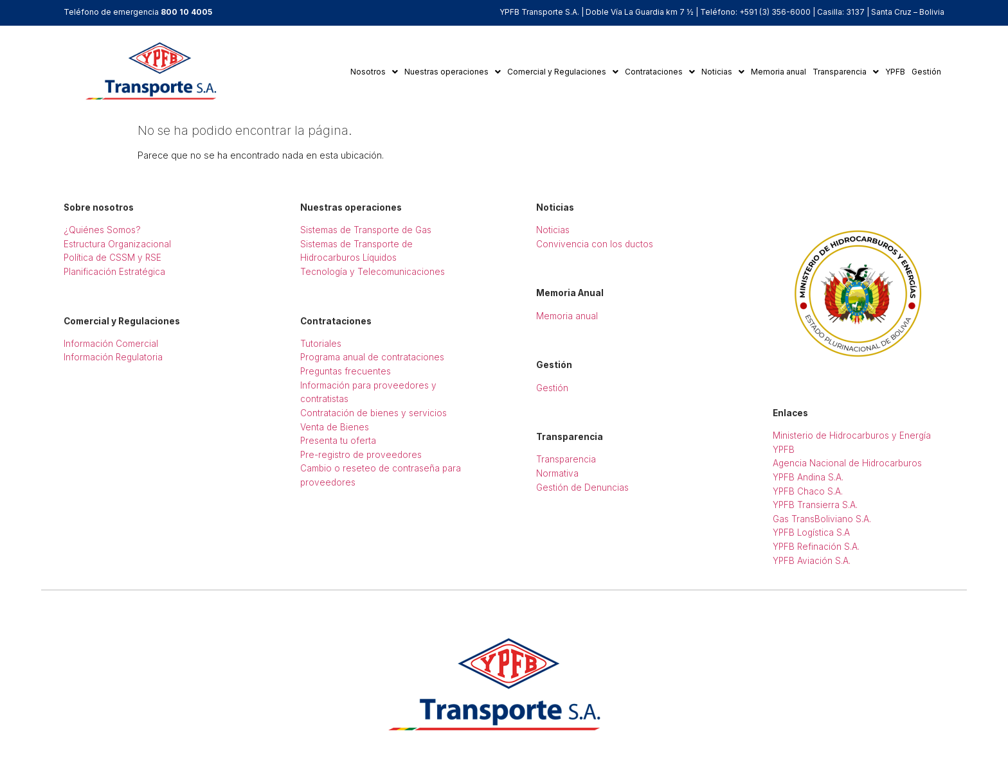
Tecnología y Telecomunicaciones (372, 272)
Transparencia (846, 71)
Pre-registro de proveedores (361, 455)
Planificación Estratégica (114, 272)
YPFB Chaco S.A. (808, 491)
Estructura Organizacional (117, 244)
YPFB (895, 71)
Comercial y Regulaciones (562, 71)
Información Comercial (111, 344)
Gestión (926, 71)
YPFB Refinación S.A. (816, 546)
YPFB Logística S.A (811, 532)
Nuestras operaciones (452, 71)
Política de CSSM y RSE (112, 257)
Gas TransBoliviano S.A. (822, 519)
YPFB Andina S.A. (808, 477)
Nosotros (374, 71)
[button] (374, 72)
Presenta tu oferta (338, 440)
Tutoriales (320, 344)
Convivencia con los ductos (594, 244)
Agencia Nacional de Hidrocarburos (847, 463)
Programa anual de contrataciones (372, 357)
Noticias (722, 71)
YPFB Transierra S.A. (815, 505)
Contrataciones (660, 71)
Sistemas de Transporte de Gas (365, 230)
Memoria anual (778, 71)
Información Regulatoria (113, 357)
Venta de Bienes (334, 427)
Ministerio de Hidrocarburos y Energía (852, 435)
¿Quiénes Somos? (102, 230)
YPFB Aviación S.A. (812, 561)
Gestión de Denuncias (582, 487)
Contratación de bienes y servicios (373, 413)
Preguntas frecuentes (345, 371)
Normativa (557, 473)
